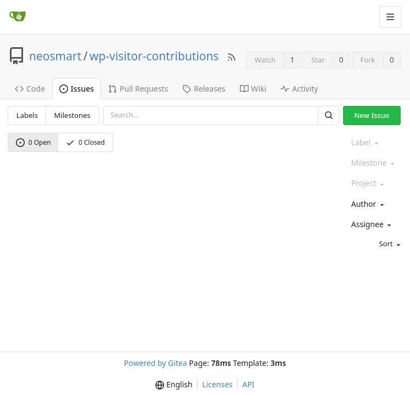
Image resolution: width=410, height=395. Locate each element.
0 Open (33, 142)
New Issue (371, 115)
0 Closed (85, 142)
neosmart (55, 55)
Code (30, 88)
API (248, 384)
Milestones (72, 115)
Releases (203, 88)
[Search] (328, 115)
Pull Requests (138, 88)
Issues (76, 88)
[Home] (17, 17)
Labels (27, 115)
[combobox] (374, 204)
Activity (299, 88)
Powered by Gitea (155, 363)
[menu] (374, 244)
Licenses (217, 384)
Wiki (253, 88)
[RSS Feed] (232, 56)
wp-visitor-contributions (154, 55)
